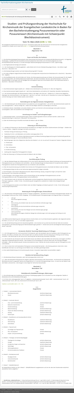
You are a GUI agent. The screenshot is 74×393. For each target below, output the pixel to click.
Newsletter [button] (10, 389)
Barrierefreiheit (38, 389)
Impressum (17, 389)
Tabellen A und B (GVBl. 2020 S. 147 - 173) (12, 284)
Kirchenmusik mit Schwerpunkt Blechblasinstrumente (19, 17)
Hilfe (45, 389)
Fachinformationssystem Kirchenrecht (17, 2)
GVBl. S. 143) (45, 42)
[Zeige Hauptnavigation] (71, 2)
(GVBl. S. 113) (27, 46)
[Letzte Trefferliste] (29, 9)
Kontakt (3, 389)
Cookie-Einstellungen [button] (53, 389)
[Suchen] (33, 9)
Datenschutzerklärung (27, 389)
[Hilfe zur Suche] (26, 9)
